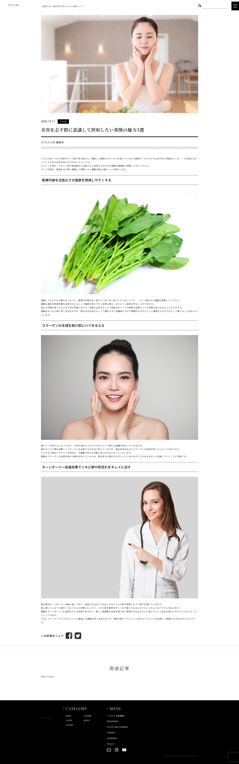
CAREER (111, 732)
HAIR (68, 715)
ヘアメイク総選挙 (115, 715)
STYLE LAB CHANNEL (117, 726)
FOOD (69, 720)
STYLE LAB (13, 4)
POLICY (110, 743)
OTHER (69, 724)
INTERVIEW (112, 721)
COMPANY (112, 738)
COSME (87, 715)
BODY (87, 720)
